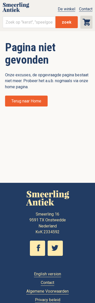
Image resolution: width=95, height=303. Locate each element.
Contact (85, 9)
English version (47, 274)
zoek (66, 22)
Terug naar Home (26, 101)
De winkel (66, 9)
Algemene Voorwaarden (47, 291)
